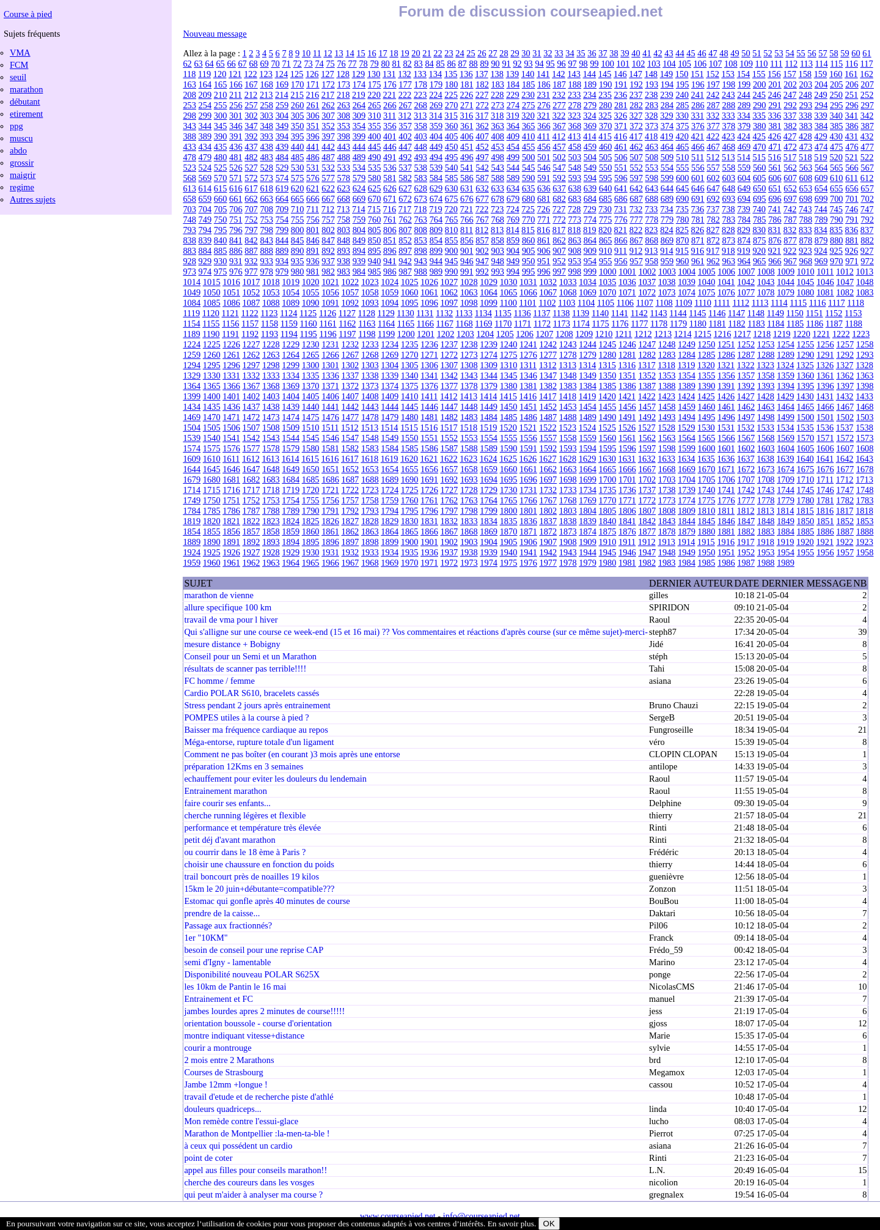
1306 (429, 365)
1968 (370, 563)
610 (836, 178)
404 (436, 136)
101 (623, 64)
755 (297, 219)
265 (374, 105)
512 (713, 157)
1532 (746, 427)
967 (790, 261)
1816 (825, 511)
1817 (845, 511)
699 (821, 199)
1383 (568, 386)
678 (497, 199)
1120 (210, 313)
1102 (547, 303)
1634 (686, 459)
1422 (647, 396)
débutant (25, 101)
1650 (311, 469)
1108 (664, 303)
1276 (528, 355)
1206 (525, 334)
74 (319, 64)
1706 (726, 479)
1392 (746, 386)
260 (297, 105)
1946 (627, 552)
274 (513, 105)
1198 (366, 334)
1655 (410, 469)
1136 (521, 313)
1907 (548, 542)
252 (867, 95)
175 (374, 84)
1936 (429, 552)
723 (497, 209)
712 (328, 209)
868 (652, 240)
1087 (251, 303)
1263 (271, 355)
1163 (366, 323)
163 (189, 84)
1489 (587, 417)
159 (820, 74)
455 (528, 147)
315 (451, 115)
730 (605, 209)
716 (390, 209)
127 (327, 74)
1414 (488, 396)
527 (251, 167)
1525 (607, 427)
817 (559, 230)
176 (390, 84)
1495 (707, 417)
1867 (449, 531)
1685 (311, 479)
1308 (469, 365)
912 (636, 251)
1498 (766, 417)
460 (605, 147)
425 (759, 136)
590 (528, 178)
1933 (370, 552)
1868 (469, 531)
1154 (191, 323)
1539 (191, 438)
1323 (765, 365)
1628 (567, 459)
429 (820, 136)
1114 (779, 303)
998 (574, 271)
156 (774, 74)
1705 (707, 479)
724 (512, 209)
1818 (864, 511)
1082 (845, 292)
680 (528, 199)
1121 (230, 313)
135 (451, 74)
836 (852, 230)
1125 (308, 313)
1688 (370, 479)
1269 (389, 355)
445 (374, 147)
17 (382, 53)
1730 (509, 490)
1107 (644, 303)
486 (313, 157)
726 (544, 209)
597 (636, 178)
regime (22, 187)
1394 (785, 386)
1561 (627, 438)
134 (435, 74)
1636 (726, 459)
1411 (429, 396)
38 (613, 53)
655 (836, 188)
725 (528, 209)
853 (420, 240)
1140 (600, 313)
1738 (667, 490)
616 (236, 188)
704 (205, 209)
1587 (449, 448)
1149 (775, 313)
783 (729, 219)
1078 (766, 292)
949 (513, 261)
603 (729, 178)
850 (374, 240)
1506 (231, 427)
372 (636, 126)
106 (700, 64)
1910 (608, 542)
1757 (350, 500)
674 (436, 199)
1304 (389, 365)
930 (220, 261)
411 (543, 136)
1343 (469, 375)
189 (590, 84)
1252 (746, 344)
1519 (488, 427)
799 (282, 230)
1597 (647, 448)
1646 (231, 469)
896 (390, 251)
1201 (426, 334)
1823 (271, 521)
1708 (766, 479)
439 (282, 147)
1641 (825, 459)
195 (682, 84)
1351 (627, 375)
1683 (271, 479)
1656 (429, 469)
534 (359, 167)
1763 (469, 500)
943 (420, 261)
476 (852, 147)
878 (806, 240)
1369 (290, 386)
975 (220, 271)
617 (251, 188)
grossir (22, 163)
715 (374, 209)
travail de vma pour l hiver (230, 619)
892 (328, 251)
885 (220, 251)
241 (698, 95)
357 (405, 126)
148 (651, 74)
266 (390, 105)
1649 (290, 469)
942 (405, 261)
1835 (509, 521)
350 (297, 126)
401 (390, 136)
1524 (587, 427)
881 (852, 240)
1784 (191, 511)
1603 (766, 448)
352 (328, 126)
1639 (785, 459)
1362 (845, 375)
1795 (410, 511)
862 (559, 240)
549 (590, 167)
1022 (350, 282)
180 (451, 84)
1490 (608, 417)
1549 (389, 438)
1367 (251, 386)
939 (359, 261)
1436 (231, 407)
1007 (746, 271)
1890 (212, 542)
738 (728, 209)
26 (481, 53)
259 (282, 105)
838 (189, 240)
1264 (290, 355)
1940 (509, 552)
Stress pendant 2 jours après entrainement (257, 705)
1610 (212, 459)
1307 (449, 365)
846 (313, 240)
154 (743, 74)
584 (436, 178)
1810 (707, 511)
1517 (449, 427)
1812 (746, 511)
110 (761, 64)
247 (790, 95)
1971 (429, 563)
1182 (736, 323)
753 (266, 219)
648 (729, 188)
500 (528, 157)
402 (405, 136)
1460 (707, 407)
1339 (389, 375)
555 (682, 167)
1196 (327, 334)
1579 (290, 448)
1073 (667, 292)
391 (236, 136)
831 (775, 230)
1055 (311, 292)
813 (497, 230)
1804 (587, 511)
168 (266, 84)
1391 (726, 386)
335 (759, 115)
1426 (726, 396)
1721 (330, 490)
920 (759, 251)
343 (189, 126)
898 (420, 251)
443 (343, 147)
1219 (782, 334)
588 (497, 178)
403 (420, 136)
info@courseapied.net (481, 1216)
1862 (350, 531)
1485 (509, 417)
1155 (210, 323)
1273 (469, 355)
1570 (806, 438)
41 (646, 53)
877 (790, 240)
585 (451, 178)
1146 (716, 313)
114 (821, 64)
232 (559, 95)
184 (513, 84)
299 (205, 115)
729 (589, 209)
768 (497, 219)
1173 (561, 323)
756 (313, 219)
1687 (350, 479)
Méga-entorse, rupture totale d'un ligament (259, 742)
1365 (212, 386)
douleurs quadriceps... (222, 1109)
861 (544, 240)
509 (667, 157)
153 (728, 74)
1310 (509, 365)
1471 (231, 417)
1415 (508, 396)
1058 (370, 292)
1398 (865, 386)
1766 (528, 500)
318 (497, 115)
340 (836, 115)
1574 (191, 448)
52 (767, 53)
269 (436, 105)
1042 (746, 282)
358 (420, 126)
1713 (864, 479)
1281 (627, 355)
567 (867, 167)
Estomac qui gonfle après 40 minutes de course (267, 901)
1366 (231, 386)
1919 (785, 542)
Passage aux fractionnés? (228, 925)
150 (682, 74)
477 (867, 147)
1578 (271, 448)
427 (790, 136)
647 (713, 188)
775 (605, 219)
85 (440, 64)
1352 (647, 375)
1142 (639, 313)
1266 (330, 355)
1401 (231, 396)
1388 (667, 386)
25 (470, 53)
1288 (766, 355)
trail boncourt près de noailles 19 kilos (251, 876)
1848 (766, 521)
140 (528, 74)
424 (743, 136)
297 (867, 105)
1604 (785, 448)
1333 (271, 375)
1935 (410, 552)
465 (682, 147)
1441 (330, 407)
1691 (429, 479)
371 (621, 126)
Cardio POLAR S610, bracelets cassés (251, 693)
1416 (528, 396)
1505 (212, 427)
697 (790, 199)
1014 (191, 282)
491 (390, 157)
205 (836, 84)
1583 (370, 448)
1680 (212, 479)
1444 (389, 407)
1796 (429, 511)
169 (282, 84)
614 (205, 188)
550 (605, 167)
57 (822, 53)
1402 (251, 396)
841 (236, 240)
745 (836, 209)
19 (404, 53)
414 (589, 136)
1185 (795, 323)
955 (605, 261)
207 (867, 84)
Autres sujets (33, 199)
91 (506, 64)
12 (327, 53)
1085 (212, 303)
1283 (667, 355)
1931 (330, 552)
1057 (350, 292)
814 (512, 230)
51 (756, 53)
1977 (548, 563)
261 (313, 105)
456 (544, 147)
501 (544, 157)
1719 (290, 490)
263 (343, 105)
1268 (370, 355)
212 (251, 95)
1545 (311, 438)
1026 (429, 282)
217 (328, 95)
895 (374, 251)
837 (867, 230)
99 (594, 64)
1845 (707, 521)
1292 (845, 355)
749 (205, 219)
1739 (686, 490)
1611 (231, 459)
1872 (548, 531)
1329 (191, 375)
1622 (449, 459)
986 (390, 271)
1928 (271, 552)
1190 (210, 334)
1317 (647, 365)
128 (343, 74)
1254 (785, 344)
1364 (191, 386)
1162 (347, 323)
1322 (746, 365)
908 (574, 251)
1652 (350, 469)
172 (328, 84)
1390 (707, 386)
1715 (212, 490)
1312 (548, 365)
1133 (463, 313)
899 (436, 251)
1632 (647, 459)
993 (497, 271)
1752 (251, 500)
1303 (370, 365)
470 (759, 147)
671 (390, 199)
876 (775, 240)
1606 (825, 448)
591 (544, 178)
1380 (509, 386)
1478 (370, 417)
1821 (231, 521)
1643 (864, 459)
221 (390, 95)
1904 (488, 542)
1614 (290, 459)
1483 (469, 417)
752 (251, 219)
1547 (350, 438)
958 (652, 261)
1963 (271, 563)
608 (806, 178)
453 (497, 147)
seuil (18, 77)
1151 (814, 313)
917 (713, 251)
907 (559, 251)
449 (436, 147)
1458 (667, 407)
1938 (469, 552)
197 (713, 84)
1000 (608, 271)
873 (729, 240)
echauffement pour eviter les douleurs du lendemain (275, 779)
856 (467, 240)
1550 (410, 438)
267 (405, 105)
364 (513, 126)
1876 (627, 531)
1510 (311, 427)
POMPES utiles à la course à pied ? (246, 717)
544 (513, 167)
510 (682, 157)
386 (852, 126)
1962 (251, 563)
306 (313, 115)
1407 (350, 396)
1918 (765, 542)
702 (867, 199)
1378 (469, 386)
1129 (385, 313)
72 (297, 64)
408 (497, 136)
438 (266, 147)
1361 (825, 375)
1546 (330, 438)
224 (435, 95)
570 (220, 178)
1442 (350, 407)
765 (451, 219)
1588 (469, 448)
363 (497, 126)
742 (790, 209)
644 (667, 188)
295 (836, 105)
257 (251, 105)
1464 (785, 407)
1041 (726, 282)
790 (836, 219)
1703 (667, 479)
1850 (806, 521)
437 (251, 147)
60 (855, 53)
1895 (311, 542)
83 (418, 64)
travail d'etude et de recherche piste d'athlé (258, 1097)
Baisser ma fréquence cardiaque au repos (256, 730)
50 (745, 53)
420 (682, 136)
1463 (766, 407)
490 (374, 157)
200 (759, 84)
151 (697, 74)
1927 (251, 552)
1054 (290, 292)
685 (605, 199)
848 (343, 240)
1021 (330, 282)
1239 (488, 344)
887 (251, 251)
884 (205, 251)
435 (220, 147)
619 (282, 188)
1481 (429, 417)
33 (558, 53)
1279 (587, 355)
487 (328, 157)
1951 (726, 552)
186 (544, 84)
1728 (469, 490)
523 (189, 167)
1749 (191, 500)
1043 (766, 282)
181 (467, 84)
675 (451, 199)
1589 (488, 448)
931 (236, 261)
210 (220, 95)
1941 (528, 552)
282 (636, 105)
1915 (706, 542)
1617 (350, 459)
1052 (251, 292)
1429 (785, 396)
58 (833, 53)
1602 (746, 448)
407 (482, 136)
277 (559, 105)
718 (420, 209)
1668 (667, 469)
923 (805, 251)
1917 (746, 542)
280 (605, 105)
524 (205, 167)
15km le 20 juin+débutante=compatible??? (259, 889)
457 (559, 147)
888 (266, 251)
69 (264, 64)
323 (574, 115)
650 (759, 188)
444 (359, 147)
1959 (191, 563)
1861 (330, 531)
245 (759, 95)
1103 (566, 303)
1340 (410, 375)
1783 (865, 500)
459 (590, 147)
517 (790, 157)
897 (405, 251)
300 (220, 115)
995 (528, 271)
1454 (587, 407)
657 (867, 188)
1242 (548, 344)
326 (621, 115)
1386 (627, 386)
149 (666, 74)
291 (775, 105)
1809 (686, 511)
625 (374, 188)
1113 (760, 303)
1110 (702, 303)
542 (482, 167)
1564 (686, 438)
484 (282, 157)
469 (744, 147)
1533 (765, 427)
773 (574, 219)
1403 (271, 396)
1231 (330, 344)
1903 (469, 542)
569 (205, 178)
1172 (542, 323)
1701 (627, 479)
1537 (845, 427)
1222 (841, 334)
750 (220, 219)
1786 (231, 511)
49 (734, 53)
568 (189, 178)
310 (374, 115)
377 (713, 126)
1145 (697, 313)
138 (497, 74)
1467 (845, 407)
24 (459, 53)
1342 (449, 375)
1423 (666, 396)
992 (482, 271)
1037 (647, 282)
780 (682, 219)
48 (723, 53)
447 (405, 147)
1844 (686, 521)
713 (343, 209)
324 (589, 115)
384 (821, 126)
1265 (311, 355)
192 (636, 84)
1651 (330, 469)
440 (297, 147)
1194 (289, 334)
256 (236, 105)
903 (497, 251)
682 (559, 199)
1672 (746, 469)
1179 (678, 323)
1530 (706, 427)
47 (712, 53)
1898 (370, 542)
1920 (805, 542)
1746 (825, 490)
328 (651, 115)
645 (682, 188)
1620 (409, 459)
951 (544, 261)
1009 (785, 271)
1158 (269, 323)
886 (236, 251)
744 (820, 209)
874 (744, 240)
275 (528, 105)
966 (775, 261)
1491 (627, 417)
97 (572, 64)
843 (266, 240)
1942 (548, 552)
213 (266, 95)
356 (390, 126)
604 (744, 178)
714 (358, 209)
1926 (231, 552)
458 (574, 147)
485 (297, 157)
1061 (429, 292)
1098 (469, 303)
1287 (746, 355)
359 (436, 126)
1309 (488, 365)
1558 (568, 438)
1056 (330, 292)
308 (343, 115)
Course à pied (28, 14)
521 (852, 157)
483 (266, 157)
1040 (707, 282)
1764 (488, 500)
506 (621, 157)
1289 (785, 355)
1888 (865, 531)
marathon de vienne (218, 595)
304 (282, 115)
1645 (212, 469)
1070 (608, 292)
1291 (825, 355)
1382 (548, 386)
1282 (647, 355)
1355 (707, 375)
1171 (522, 323)
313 (420, 115)
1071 (627, 292)
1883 (766, 531)
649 (744, 188)
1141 (619, 313)
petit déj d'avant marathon (229, 840)
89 (484, 64)
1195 (308, 334)
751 (236, 219)
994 (513, 271)
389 (205, 136)
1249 (686, 344)
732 (636, 209)
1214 (683, 334)
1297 (251, 365)
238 (651, 95)
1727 (449, 490)
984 (359, 271)
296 (852, 105)
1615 (310, 459)
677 (482, 199)
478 (189, 157)
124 (281, 74)
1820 (212, 521)
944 (436, 261)
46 (701, 53)
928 (189, 261)
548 (574, 167)
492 (405, 157)
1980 (608, 563)
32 (547, 53)
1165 (405, 323)
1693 (469, 479)
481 (236, 157)
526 (236, 167)
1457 (647, 407)
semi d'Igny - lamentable (227, 962)
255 (220, 105)
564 (821, 167)
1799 (488, 511)
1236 (429, 344)
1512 (350, 427)
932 (251, 261)
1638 (765, 459)
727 (559, 209)
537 (405, 167)
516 (775, 157)
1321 (726, 365)
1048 (865, 282)
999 (590, 271)
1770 (608, 500)
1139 (580, 313)
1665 (608, 469)
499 (513, 157)
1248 (667, 344)
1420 (607, 396)
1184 (775, 323)
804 (359, 230)
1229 (290, 344)
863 (574, 240)
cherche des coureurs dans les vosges (249, 1182)
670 (374, 199)
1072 (647, 292)
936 (313, 261)
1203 (465, 334)
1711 (825, 479)
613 (189, 188)
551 (621, 167)
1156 (230, 323)
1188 (853, 323)
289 (744, 105)
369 (590, 126)
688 (652, 199)
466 (698, 147)
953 (574, 261)
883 (189, 251)
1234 (389, 344)
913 (651, 251)
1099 (488, 303)
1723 (370, 490)
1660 (509, 469)
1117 (836, 303)
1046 (825, 282)
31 (536, 53)
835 (836, 230)
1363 (865, 375)
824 (666, 230)
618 (266, 188)
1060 (410, 292)
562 (790, 167)
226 (467, 95)
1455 (608, 407)
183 (497, 84)
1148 (756, 313)
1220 (801, 334)
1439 (290, 407)
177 (405, 84)
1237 (449, 344)
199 (744, 84)
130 (374, 74)
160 (836, 74)
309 (359, 115)
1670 (707, 469)
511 (697, 157)
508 (652, 157)
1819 (191, 521)
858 (497, 240)
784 (744, 219)
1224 (191, 344)
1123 (268, 313)
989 (436, 271)
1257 (845, 344)
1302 (350, 365)
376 (698, 126)
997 (559, 271)
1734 (587, 490)
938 (343, 261)
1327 (845, 365)
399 (359, 136)
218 (343, 95)
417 (636, 136)
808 (420, 230)
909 (590, 251)
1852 (845, 521)
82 (407, 64)
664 (282, 199)
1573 (865, 438)
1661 (528, 469)
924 (820, 251)
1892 (251, 542)
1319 (686, 365)
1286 (726, 355)
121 (235, 74)
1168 (463, 323)
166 (236, 84)
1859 (290, 531)
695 (759, 199)
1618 (369, 459)
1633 (666, 459)
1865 (410, 531)
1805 (608, 511)
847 (328, 240)
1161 (327, 323)
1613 (270, 459)
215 (297, 95)
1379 (488, 386)
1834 (488, 521)
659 (205, 199)
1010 (806, 271)
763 (420, 219)
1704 (686, 479)
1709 (785, 479)
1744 (785, 490)
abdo (18, 150)
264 (359, 105)
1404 (290, 396)
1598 (667, 448)
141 (543, 74)
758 (343, 219)
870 (682, 240)
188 (574, 84)
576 (313, 178)
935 (297, 261)
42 (657, 53)
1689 (389, 479)
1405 (311, 396)
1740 (707, 490)
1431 (825, 396)
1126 (327, 313)
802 (328, 230)
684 (590, 199)
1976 (528, 563)
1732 (548, 490)
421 (698, 136)
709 (282, 209)
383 (806, 126)
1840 (608, 521)
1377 (449, 386)
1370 (311, 386)
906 (544, 251)
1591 (528, 448)
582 (405, 178)
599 (667, 178)
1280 (608, 355)
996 (544, 271)
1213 (663, 334)
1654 (389, 469)
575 (297, 178)
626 (390, 188)
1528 (666, 427)
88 (473, 64)
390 (220, 136)
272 (482, 105)
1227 (251, 344)
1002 (647, 271)
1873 (568, 531)
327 (636, 115)
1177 (639, 323)
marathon (26, 89)
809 (436, 230)
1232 (350, 344)
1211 (623, 334)
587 (482, 178)
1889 (191, 542)
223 (420, 95)
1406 (330, 396)
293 (806, 105)
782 (713, 219)
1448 (469, 407)
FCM (19, 65)
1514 (389, 427)
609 (821, 178)
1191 (230, 334)
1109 (683, 303)
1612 (251, 459)
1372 (350, 386)
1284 (686, 355)
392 (251, 136)
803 (343, 230)
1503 (865, 417)
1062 (449, 292)
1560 (608, 438)
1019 (290, 282)
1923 (864, 542)
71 (286, 64)
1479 (389, 417)
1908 (568, 542)
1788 (271, 511)
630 (451, 188)
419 (666, 136)
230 (528, 95)
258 (266, 105)
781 (698, 219)
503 (574, 157)
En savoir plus (511, 1223)
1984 (686, 563)
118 (189, 74)
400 (374, 136)
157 (789, 74)
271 (467, 105)
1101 (528, 303)
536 (390, 167)
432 (867, 136)
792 (867, 219)
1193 (269, 334)
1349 (587, 375)
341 (852, 115)
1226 (231, 344)
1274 (488, 355)
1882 (746, 531)
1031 (528, 282)
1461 (726, 407)
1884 (785, 531)
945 (451, 261)
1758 (370, 500)
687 (636, 199)
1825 (311, 521)
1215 (702, 334)
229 (512, 95)
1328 (864, 365)
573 (266, 178)
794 (205, 230)
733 (651, 209)
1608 (865, 448)
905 (528, 251)
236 (621, 95)
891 (313, 251)
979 (282, 271)
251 (852, 95)
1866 (429, 531)
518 (805, 157)
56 (811, 53)
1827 (350, 521)
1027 (449, 282)
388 (189, 136)
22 (437, 53)
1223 (861, 334)
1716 (231, 490)
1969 (389, 563)
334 (743, 115)
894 (359, 251)
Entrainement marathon (225, 791)
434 (205, 147)
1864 (389, 531)
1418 (567, 396)
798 (266, 230)
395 (297, 136)
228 (497, 95)
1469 (191, 417)
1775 (707, 500)
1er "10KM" (205, 938)
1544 (290, 438)
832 (790, 230)
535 (374, 167)
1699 (587, 479)
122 (250, 74)
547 (559, 167)
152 (712, 74)
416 (621, 136)
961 (698, 261)
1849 (785, 521)
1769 (587, 500)
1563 (667, 438)
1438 (271, 407)
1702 (647, 479)
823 (651, 230)
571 (236, 178)
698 (806, 199)
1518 (468, 427)
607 (790, 178)
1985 (707, 563)
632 (482, 188)
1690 (410, 479)
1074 (686, 292)
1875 (608, 531)
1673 (766, 469)
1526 (627, 427)
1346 (528, 375)
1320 (706, 365)
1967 (350, 563)
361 (467, 126)
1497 (746, 417)
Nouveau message (214, 34)
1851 (825, 521)
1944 (587, 552)
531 (313, 167)
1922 (845, 542)
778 (652, 219)
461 (621, 147)
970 (836, 261)
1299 (290, 365)
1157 (249, 323)
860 (528, 240)
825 (682, 230)
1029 (488, 282)
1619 (389, 459)
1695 (509, 479)
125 (297, 74)
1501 (825, 417)
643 (652, 188)
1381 (528, 386)
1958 (865, 552)
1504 (191, 427)
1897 (350, 542)
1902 (449, 542)
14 (349, 53)
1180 (697, 323)
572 (251, 178)
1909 (587, 542)
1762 (449, 500)
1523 (567, 427)
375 (682, 126)
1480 (410, 417)
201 (775, 84)
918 (728, 251)
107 (715, 64)
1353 (667, 375)
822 (636, 230)
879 (821, 240)
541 (467, 167)
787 (790, 219)
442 (328, 147)
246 (775, 95)
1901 (429, 542)
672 (405, 199)
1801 (528, 511)
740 (759, 209)
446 (390, 147)
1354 (686, 375)
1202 (446, 334)
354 (359, 126)
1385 (608, 386)
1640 (805, 459)
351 (313, 126)
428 (805, 136)
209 (205, 95)
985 (374, 271)
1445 (410, 407)
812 (482, 230)
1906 (528, 542)
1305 (410, 365)
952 (559, 261)
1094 (389, 303)
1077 (746, 292)
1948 (667, 552)
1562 (647, 438)
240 (682, 95)
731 (621, 209)
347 (251, 126)
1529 (686, 427)
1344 (488, 375)
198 (729, 84)
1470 (212, 417)
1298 (271, 365)
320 (528, 115)
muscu (21, 138)
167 (251, 84)
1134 (483, 313)
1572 (845, 438)
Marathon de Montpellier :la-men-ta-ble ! (256, 1133)
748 (189, 219)
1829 (389, 521)
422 (713, 136)
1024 (389, 282)
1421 (627, 396)
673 (420, 199)
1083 (865, 292)
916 (698, 251)
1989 (785, 563)
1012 (845, 271)
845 (297, 240)
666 (313, 199)
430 (836, 136)
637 (559, 188)
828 (728, 230)
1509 (290, 427)
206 (852, 84)
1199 (386, 334)
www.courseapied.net (398, 1216)
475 (836, 147)
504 (590, 157)
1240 (509, 344)
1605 (806, 448)
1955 (806, 552)
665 (297, 199)
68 (253, 64)
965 (759, 261)
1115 (798, 303)
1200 (406, 334)
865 (605, 240)
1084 (191, 303)
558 (729, 167)
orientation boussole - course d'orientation (258, 1023)
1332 (251, 375)
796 (236, 230)
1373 (370, 386)
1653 (370, 469)
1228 (271, 344)
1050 (212, 292)
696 (775, 199)
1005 (707, 271)
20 (415, 53)
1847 (746, 521)
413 (574, 136)
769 (513, 219)
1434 (191, 407)
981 (313, 271)
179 (436, 84)
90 (495, 64)
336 (775, 115)
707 (251, 209)
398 (343, 136)
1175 (600, 323)
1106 (625, 303)
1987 (746, 563)
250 (836, 95)
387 (867, 126)
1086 (231, 303)
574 (282, 178)
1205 (505, 334)
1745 (806, 490)
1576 (231, 448)
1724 (389, 490)
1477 (350, 417)
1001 (627, 271)
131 (389, 74)
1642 (845, 459)
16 (371, 53)
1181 (717, 323)
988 (420, 271)
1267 (350, 355)
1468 (865, 407)
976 (236, 271)
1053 (271, 292)
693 (729, 199)
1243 (568, 344)
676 (467, 199)
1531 (726, 427)
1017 (251, 282)
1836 (528, 521)
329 (666, 115)
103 (654, 64)
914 (666, 251)
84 (429, 64)
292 (790, 105)
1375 (410, 386)
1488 (568, 417)
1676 (825, 469)
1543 (271, 438)
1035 (608, 282)
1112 (740, 303)
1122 (249, 313)
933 (266, 261)
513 (728, 157)
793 (189, 230)
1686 (330, 479)
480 (220, 157)
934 (282, 261)
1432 (845, 396)
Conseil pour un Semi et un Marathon (250, 656)
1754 (290, 500)
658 (189, 199)
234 (589, 95)
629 (436, 188)
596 (621, 178)
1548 (370, 438)
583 (420, 178)
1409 (389, 396)
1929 (290, 552)
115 (836, 64)
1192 (249, 334)
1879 (686, 531)
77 (352, 64)
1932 (350, 552)
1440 (311, 407)
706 (236, 209)
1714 (191, 490)
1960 (212, 563)
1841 (627, 521)
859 (513, 240)
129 (358, 74)
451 (467, 147)
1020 (311, 282)
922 (790, 251)
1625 (508, 459)
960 (682, 261)
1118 (855, 303)
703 (189, 209)
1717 (251, 490)
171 (313, 84)
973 (189, 271)
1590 (509, 448)
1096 (429, 303)
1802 (548, 511)
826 (698, 230)
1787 (251, 511)
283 (652, 105)
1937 (449, 552)
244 (743, 95)
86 (451, 64)
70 (275, 64)
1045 (806, 282)
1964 (290, 563)
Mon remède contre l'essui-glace (241, 1121)
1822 (251, 521)
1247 (647, 344)
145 (605, 74)
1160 (308, 323)
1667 (647, 469)
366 (544, 126)
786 (775, 219)
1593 (568, 448)
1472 (251, 417)
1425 (706, 396)
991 (467, 271)
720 (451, 209)
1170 (503, 323)
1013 (864, 271)
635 (528, 188)
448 (420, 147)
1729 (488, 490)
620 (297, 188)
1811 (726, 511)
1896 (330, 542)
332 (713, 115)
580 (374, 178)
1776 (726, 500)
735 (682, 209)
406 (467, 136)
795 (220, 230)
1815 (805, 511)
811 (466, 230)
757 (328, 219)
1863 (370, 531)
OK (549, 1223)
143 (574, 74)
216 (313, 95)
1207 (545, 334)
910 (605, 251)
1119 (191, 313)
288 (729, 105)
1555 (509, 438)
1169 (483, 323)
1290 (806, 355)
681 (544, 199)
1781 (825, 500)
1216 (723, 334)
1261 (231, 355)
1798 (469, 511)
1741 (726, 490)
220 (374, 95)
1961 (231, 563)
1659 (488, 469)
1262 (251, 355)
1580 (311, 448)
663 (266, 199)
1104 (586, 303)
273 (497, 105)
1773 (667, 500)
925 (836, 251)
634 (513, 188)
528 (266, 167)
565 (836, 167)
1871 (528, 531)
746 (852, 209)
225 (451, 95)
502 (559, 157)
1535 (805, 427)
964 (744, 261)
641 (621, 188)
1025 (410, 282)
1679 (191, 479)
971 (852, 261)
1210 (604, 334)
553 (652, 167)
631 (467, 188)
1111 (722, 303)
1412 (449, 396)
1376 (429, 386)
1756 (330, 500)
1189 (191, 334)
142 (558, 74)
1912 (647, 542)
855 (451, 240)
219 (358, 95)
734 (666, 209)
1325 (805, 365)
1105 (605, 303)
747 (867, 209)
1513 (369, 427)
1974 (488, 563)
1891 (231, 542)
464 (667, 147)
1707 (746, 479)
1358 (766, 375)
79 (374, 64)
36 (591, 53)
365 (528, 126)
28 (503, 53)
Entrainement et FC (218, 999)
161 (851, 74)
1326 (825, 365)
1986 (726, 563)
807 (405, 230)
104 (669, 64)
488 (343, 157)
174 (359, 84)
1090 (311, 303)
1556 (528, 438)
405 (451, 136)
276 (544, 105)
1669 (686, 469)
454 (513, 147)
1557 (548, 438)
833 (805, 230)
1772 (647, 500)
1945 (608, 552)
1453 (568, 407)
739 (743, 209)
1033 (568, 282)
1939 (488, 552)
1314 (587, 365)
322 (559, 115)
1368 (271, 386)
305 (297, 115)
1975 (509, 563)
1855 (212, 531)
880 (836, 240)
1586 (429, 448)
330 (682, 115)
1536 (825, 427)
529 (282, 167)
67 (242, 64)
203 (806, 84)
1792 (350, 511)
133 (420, 74)
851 (390, 240)
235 (605, 95)
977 (251, 271)
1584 (389, 448)
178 (420, 84)
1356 (726, 375)
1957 (845, 552)
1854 (191, 531)
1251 (726, 344)
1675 (806, 469)
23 (448, 53)
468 (729, 147)
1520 (508, 427)
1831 (429, 521)
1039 (686, 282)
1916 (726, 542)
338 (805, 115)
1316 (627, 365)
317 (482, 115)
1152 (833, 313)
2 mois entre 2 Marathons (229, 1060)
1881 (726, 531)
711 (312, 209)
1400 (212, 396)
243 (728, 95)
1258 (865, 344)
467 (713, 147)
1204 (485, 334)
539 (436, 167)
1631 (627, 459)
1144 (677, 313)
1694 (488, 479)
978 (266, 271)
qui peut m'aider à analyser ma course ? (253, 1194)
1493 (667, 417)
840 (220, 240)
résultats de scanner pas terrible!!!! (245, 668)
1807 (647, 511)
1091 (330, 303)
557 (713, 167)
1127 (347, 313)
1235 (410, 344)
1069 (587, 292)
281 (621, 105)
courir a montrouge (217, 1048)
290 (759, 105)
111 (776, 64)
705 (220, 209)
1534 (785, 427)
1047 (845, 282)
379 (744, 126)
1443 (370, 407)
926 (852, 251)
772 (559, 219)
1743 (766, 490)
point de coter (208, 1158)
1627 (548, 459)
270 (451, 105)
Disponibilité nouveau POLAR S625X (252, 974)
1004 (686, 271)
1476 (330, 417)
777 (636, 219)
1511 (330, 427)
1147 (736, 313)
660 (220, 199)
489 (359, 157)
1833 (469, 521)
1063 (469, 292)
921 (775, 251)
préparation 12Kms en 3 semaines (243, 766)
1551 (429, 438)
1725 (410, 490)
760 (374, 219)
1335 (311, 375)
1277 (548, 355)
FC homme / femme (219, 681)
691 (698, 199)
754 (282, 219)
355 (374, 126)
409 (513, 136)
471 (775, 147)
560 (759, 167)
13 (338, 53)
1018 (271, 282)
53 (778, 53)
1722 (350, 490)
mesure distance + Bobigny (232, 644)
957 (636, 261)
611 (851, 178)
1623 (468, 459)
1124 (288, 313)
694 (744, 199)
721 (467, 209)
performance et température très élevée (252, 827)
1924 (191, 552)
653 (806, 188)
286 (698, 105)
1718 (271, 490)
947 (482, 261)
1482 (449, 417)
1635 (706, 459)
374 (667, 126)
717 (405, 209)
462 (636, 147)
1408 (370, 396)
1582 (350, 448)
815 (528, 230)
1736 (627, 490)
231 (544, 95)
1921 (825, 542)
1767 (548, 500)
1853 (865, 521)
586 (467, 178)
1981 (627, 563)
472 (790, 147)
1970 (410, 563)
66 (231, 64)
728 (574, 209)
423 (728, 136)
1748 (865, 490)
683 (574, 199)
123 (266, 74)
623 (343, 188)
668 (343, 199)
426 (775, 136)
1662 (548, 469)
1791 (330, 511)
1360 (806, 375)
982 (328, 271)
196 (698, 84)
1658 (469, 469)
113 (806, 64)
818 (574, 230)
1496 (726, 417)
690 (682, 199)
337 (790, 115)
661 (236, 199)
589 (513, 178)
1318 (666, 365)
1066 (528, 292)
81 (396, 64)
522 (867, 157)
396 (313, 136)
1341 (429, 375)
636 (544, 188)
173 (343, 84)
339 (820, 115)
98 (583, 64)
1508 (271, 427)
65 (220, 64)
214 (281, 95)
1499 (785, 417)
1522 (548, 427)
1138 (561, 313)
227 (482, 95)
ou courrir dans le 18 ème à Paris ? (245, 852)
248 (805, 95)
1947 (647, 552)
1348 (568, 375)
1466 (825, 407)
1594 (587, 448)
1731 (528, 490)
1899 (389, 542)
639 (590, 188)
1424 (686, 396)
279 (590, 105)
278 (574, 105)
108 (731, 64)
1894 (290, 542)
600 (682, 178)
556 (698, 167)
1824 (290, 521)
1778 (766, 500)
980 (297, 271)
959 (667, 261)
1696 (528, 479)
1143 (658, 313)
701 (852, 199)
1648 (271, 469)
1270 (410, 355)
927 (867, 251)
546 (544, 167)
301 (236, 115)
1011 (825, 271)
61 (866, 53)
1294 (191, 365)
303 (266, 115)
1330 (212, 375)
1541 (231, 438)
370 (605, 126)
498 (497, 157)
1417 (548, 396)
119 (204, 74)
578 (343, 178)
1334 (290, 375)
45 (690, 53)
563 (806, 167)
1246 (627, 344)
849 (359, 240)
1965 (311, 563)
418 (651, 136)
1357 (746, 375)
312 (405, 115)
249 (820, 95)
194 (667, 84)
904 (513, 251)
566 (852, 167)
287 (713, 105)
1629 (587, 459)
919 (743, 251)
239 (666, 95)
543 (497, 167)
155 (759, 74)
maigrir (22, 175)
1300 (311, 365)
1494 (686, 417)
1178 (658, 323)
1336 (330, 375)
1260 (212, 355)
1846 (726, 521)
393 (266, 136)
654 (821, 188)
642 (636, 188)
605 (759, 178)
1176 (619, 323)
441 (313, 147)
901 (467, 251)
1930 (311, 552)
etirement (26, 114)
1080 (806, 292)
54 (789, 53)
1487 (548, 417)
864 (590, 240)
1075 (707, 292)
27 (492, 53)
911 (620, 251)
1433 (864, 396)
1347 (548, 375)
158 (805, 74)
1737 (647, 490)
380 (759, 126)
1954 (785, 552)
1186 (814, 323)
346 (236, 126)
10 (306, 53)
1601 (726, 448)
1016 (231, 282)
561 (775, 167)
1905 (509, 542)
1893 (271, 542)
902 (482, 251)
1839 (587, 521)
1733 (568, 490)
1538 (864, 427)
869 (667, 240)
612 (867, 178)
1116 (817, 303)
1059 (389, 292)
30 (525, 53)
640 (605, 188)
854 (436, 240)
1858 (271, 531)
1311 (528, 365)
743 (805, 209)
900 (451, 251)
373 (652, 126)
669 (359, 199)
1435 (212, 407)
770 (528, 219)
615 (220, 188)
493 (420, 157)
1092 (350, 303)
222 (405, 95)
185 (528, 84)
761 (390, 219)
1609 (191, 459)
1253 (766, 344)
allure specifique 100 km (227, 607)
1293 (865, 355)
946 (467, 261)
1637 (746, 459)
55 (800, 53)
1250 (707, 344)
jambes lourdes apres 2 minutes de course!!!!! (264, 1011)
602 (713, 178)
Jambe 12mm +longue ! (225, 1084)
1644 (191, 469)
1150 (795, 313)
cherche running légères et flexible (245, 815)
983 (343, 271)
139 (512, 74)
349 (282, 126)
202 (790, 84)
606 (775, 178)
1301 (330, 365)
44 (679, 53)
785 (759, 219)
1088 (271, 303)
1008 (766, 271)
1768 (568, 500)
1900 (410, 542)
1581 (330, 448)
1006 (726, 271)
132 (404, 74)
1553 (469, 438)
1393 (766, 386)
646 (698, 188)
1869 (488, 531)
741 (775, 209)
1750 (212, 500)
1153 (853, 313)
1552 (449, 438)
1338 (370, 375)
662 (251, 199)
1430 (805, 396)
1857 (251, 531)
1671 (726, 469)
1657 (449, 469)
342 (867, 115)
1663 (568, 469)
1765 (509, 500)
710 (297, 209)
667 (328, 199)
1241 (528, 344)
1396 (825, 386)
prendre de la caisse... (222, 913)
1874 (587, 531)
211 (235, 95)
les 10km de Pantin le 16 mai (235, 986)
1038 (667, 282)
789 (821, 219)
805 (374, 230)
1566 (726, 438)
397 (328, 136)
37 (602, 53)
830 (759, 230)
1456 (627, 407)
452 (482, 147)
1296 (231, 365)
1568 (766, 438)
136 (466, 74)
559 (744, 167)
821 (621, 230)
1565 (707, 438)
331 (698, 115)
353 (343, 126)
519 (820, 157)
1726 (429, 490)
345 (220, 126)
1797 (449, 511)
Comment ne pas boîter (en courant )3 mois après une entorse (292, 754)
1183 (756, 323)
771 (544, 219)
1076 (726, 292)
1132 (444, 313)
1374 (389, 386)
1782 (845, 500)
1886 (825, 531)
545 (528, 167)
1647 (251, 469)
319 (512, 115)
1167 (444, 323)
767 (482, 219)
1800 (509, 511)
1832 (449, 521)
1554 (488, 438)
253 (189, 105)
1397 (845, 386)
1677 (845, 469)
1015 (212, 282)
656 (852, 188)
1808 (667, 511)
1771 (627, 500)
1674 (785, 469)
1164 (386, 323)
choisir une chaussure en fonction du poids (259, 864)
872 (713, 240)
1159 (289, 323)
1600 (707, 448)
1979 (587, 563)
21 (426, 53)
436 (236, 147)
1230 (311, 344)
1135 (503, 313)
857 (482, 240)
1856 (231, 531)
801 (313, 230)
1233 (370, 344)
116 (851, 64)
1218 (762, 334)
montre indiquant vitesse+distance (244, 1035)
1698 (568, 479)
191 (621, 84)
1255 (806, 344)
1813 (765, 511)
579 (359, 178)
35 (580, 53)
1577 (251, 448)
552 (636, 167)
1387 (647, 386)
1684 (290, 479)
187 (559, 84)
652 (790, 188)
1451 (528, 407)
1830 (410, 521)
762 (405, 219)
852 (405, 240)
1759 (389, 500)
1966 (330, 563)
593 (574, 178)
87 (462, 64)
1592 (548, 448)
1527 (647, 427)
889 (282, 251)
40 (635, 53)
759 (359, 219)
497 (482, 157)
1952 (746, 552)
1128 (366, 313)
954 (590, 261)
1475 (311, 417)
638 (574, 188)
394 (282, 136)
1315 (607, 365)
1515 (409, 427)
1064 (488, 292)
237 (636, 95)
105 (684, 64)
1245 (608, 344)
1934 (389, 552)
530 (297, 167)
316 (467, 115)
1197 (347, 334)
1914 (686, 542)
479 (205, 157)
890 (297, 251)
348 (266, 126)
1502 (845, 417)
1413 (468, 396)
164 (205, 84)
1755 (311, 500)
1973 (469, 563)
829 (743, 230)
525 (220, 167)
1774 (686, 500)
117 (866, 64)
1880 (707, 531)
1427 (746, 396)
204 (821, 84)
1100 (508, 303)
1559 (587, 438)
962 (713, 261)
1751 (231, 500)
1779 (785, 500)
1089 (290, 303)
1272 (449, 355)
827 (713, 230)
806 (390, 230)
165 (220, 84)
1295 (212, 365)
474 (821, 147)
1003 (667, 271)
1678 (865, 469)
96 (561, 64)
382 (790, 126)
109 (746, 64)
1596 (627, 448)
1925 (212, 552)
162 (866, 74)
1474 (290, 417)
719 (435, 209)
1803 (568, 511)
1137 (541, 313)
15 (360, 53)
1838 (568, 521)
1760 (410, 500)
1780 (806, 500)
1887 (845, 531)
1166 (425, 323)
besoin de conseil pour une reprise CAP (253, 950)
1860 (311, 531)
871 (698, 240)
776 (621, 219)
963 (729, 261)
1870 (509, 531)
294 (821, 105)
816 (544, 230)
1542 (251, 438)
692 (713, 199)
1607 (845, 448)
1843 (667, 521)
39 (624, 53)
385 (836, 126)
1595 (608, 448)
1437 (251, 407)
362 (482, 126)
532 (328, 167)
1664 (587, 469)
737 (713, 209)
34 (569, 53)
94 (539, 64)
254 (205, 105)
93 (528, 64)
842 (251, 240)
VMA (20, 52)
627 (405, 188)
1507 (251, 427)
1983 (667, 563)
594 (590, 178)
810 (451, 230)
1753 (271, 500)
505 (605, 157)
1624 (488, 459)
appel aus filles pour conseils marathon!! (255, 1170)
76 (341, 64)
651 (775, 188)
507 (636, 157)
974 (205, 271)
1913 (666, 542)
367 (559, 126)
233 (574, 95)
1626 (528, 459)
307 (328, 115)
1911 (627, 542)
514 (743, 157)
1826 (330, 521)
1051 (231, 292)
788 (806, 219)
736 (698, 209)
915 (682, 251)
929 (205, 261)
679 (513, 199)
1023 (370, 282)
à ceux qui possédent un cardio (238, 1145)
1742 (746, 490)
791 (852, 219)
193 (652, 84)
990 (451, 271)
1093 (370, 303)
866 (621, 240)
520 (836, 157)
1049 (191, 292)
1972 (449, 563)
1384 (587, 386)
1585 (410, 448)
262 (328, 105)
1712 (845, 479)
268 (420, 105)
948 (497, 261)
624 (359, 188)
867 (636, 240)
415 (605, 136)
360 (451, 126)
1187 (834, 323)
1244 (587, 344)
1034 (587, 282)
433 (189, 147)
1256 (825, 344)
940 (374, 261)
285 (682, 105)
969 (821, 261)
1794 (389, 511)
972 (867, 261)
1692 (449, 479)
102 (638, 64)
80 (385, 64)
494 (436, 157)
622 (328, 188)
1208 (564, 334)
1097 (449, 303)
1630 (607, 459)
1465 (806, 407)
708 (266, 209)
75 (330, 64)
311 (389, 115)
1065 (509, 292)
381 (775, 126)
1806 (627, 511)
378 (729, 126)
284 (667, 105)
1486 (528, 417)
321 (544, 115)
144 (589, 74)
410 (528, 136)
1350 (608, 375)
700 (836, 199)
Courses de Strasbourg (223, 1072)
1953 (766, 552)
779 (667, 219)
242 (713, 95)
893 (343, 251)
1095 (410, 303)
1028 (469, 282)
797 (251, 230)
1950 (707, 552)
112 (791, 64)
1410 (410, 396)
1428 (765, 396)
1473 (271, 417)
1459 (686, 407)
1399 (191, 396)
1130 (405, 313)
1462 (746, 407)
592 (559, 178)
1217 (742, 334)
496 (467, 157)
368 (574, 126)
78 (363, 64)
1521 (528, 427)
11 (317, 53)
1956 (825, 552)
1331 (231, 375)
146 (620, 74)
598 (652, 178)
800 (297, 230)
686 (621, 199)
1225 (212, 344)
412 (559, 136)
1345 (509, 375)
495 (451, 157)
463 (652, 147)
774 (590, 219)
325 (605, 115)
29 (514, 53)
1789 (290, 511)
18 (393, 53)
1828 (370, 521)
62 (187, 64)
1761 (429, 500)
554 (667, 167)
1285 (707, 355)
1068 (568, 292)
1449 (488, 407)
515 (759, 157)
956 (621, 261)
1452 (548, 407)
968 (806, 261)
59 (844, 53)
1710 (806, 479)
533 (343, 167)
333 (728, 115)
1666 (627, 469)
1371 (330, 386)
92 (517, 64)
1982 (647, 563)
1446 (429, 407)
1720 (311, 490)
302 (251, 115)
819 (589, 230)
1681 (231, 479)
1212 (643, 334)
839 (205, 240)
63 (198, 64)
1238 (469, 344)
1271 (429, 355)
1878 (667, 531)
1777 (746, 500)
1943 (568, 552)
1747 (845, 490)
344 (205, 126)
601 (698, 178)
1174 (581, 323)
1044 (785, 282)
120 (220, 74)
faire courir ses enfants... (227, 803)
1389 (686, 386)
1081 (825, 292)
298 (189, 115)
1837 (548, 521)
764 (436, 219)
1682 (251, 479)
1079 (785, 292)
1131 (424, 313)
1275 (509, 355)
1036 (627, 282)
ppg (16, 126)
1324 (785, 365)
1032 (548, 282)
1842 (647, 521)
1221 (822, 334)
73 (308, 64)
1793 (370, 511)
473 (806, 147)
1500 (806, 417)
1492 (647, 417)
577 (328, 178)
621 (313, 188)
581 (390, 178)
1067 (548, 292)
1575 (212, 448)
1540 (212, 438)
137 (481, 74)
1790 (311, 511)
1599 (686, 448)
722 (482, 209)
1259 (191, 355)
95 (550, 64)
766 (467, 219)
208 (189, 95)
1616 (330, 459)
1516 (429, 427)
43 (668, 53)
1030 (509, 282)
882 (867, 240)
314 (435, 115)
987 (405, 271)
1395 (806, 386)
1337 (350, 375)
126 (312, 74)
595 (605, 178)
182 (482, 84)
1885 (806, 531)
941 (390, 261)
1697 (548, 479)
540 (451, 167)
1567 (746, 438)
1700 (608, 479)
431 (852, 136)
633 (497, 188)
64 (209, 64)
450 (451, 147)
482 (251, 157)
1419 (587, 396)
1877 (647, 531)
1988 (766, 563)
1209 (584, 334)
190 (605, 84)
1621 (429, 459)
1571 (825, 438)
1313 (567, 365)
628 (420, 188)
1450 (509, 407)
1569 (785, 438)
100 (607, 64)
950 (528, 261)
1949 (686, 552)
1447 (449, 407)
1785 (212, 511)
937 (328, 261)
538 (420, 167)
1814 (785, 511)
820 (605, 230)
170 (297, 84)
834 (820, 230)
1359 (785, 375)
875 (759, 240)
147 (635, 74)
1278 (568, 355)
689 (667, 199)
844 (282, 240)
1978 (568, 563)
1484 (488, 417)
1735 (608, 490)
